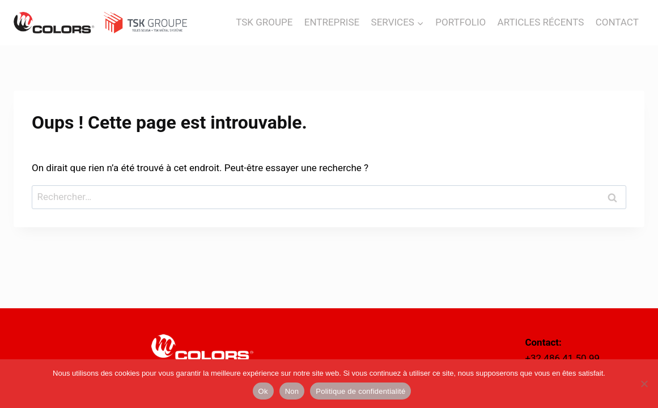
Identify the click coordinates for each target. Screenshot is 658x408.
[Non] (643, 383)
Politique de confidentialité (360, 391)
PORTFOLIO (460, 22)
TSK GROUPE (264, 22)
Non (292, 391)
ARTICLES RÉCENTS (541, 22)
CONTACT (617, 22)
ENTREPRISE (331, 22)
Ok (263, 391)
